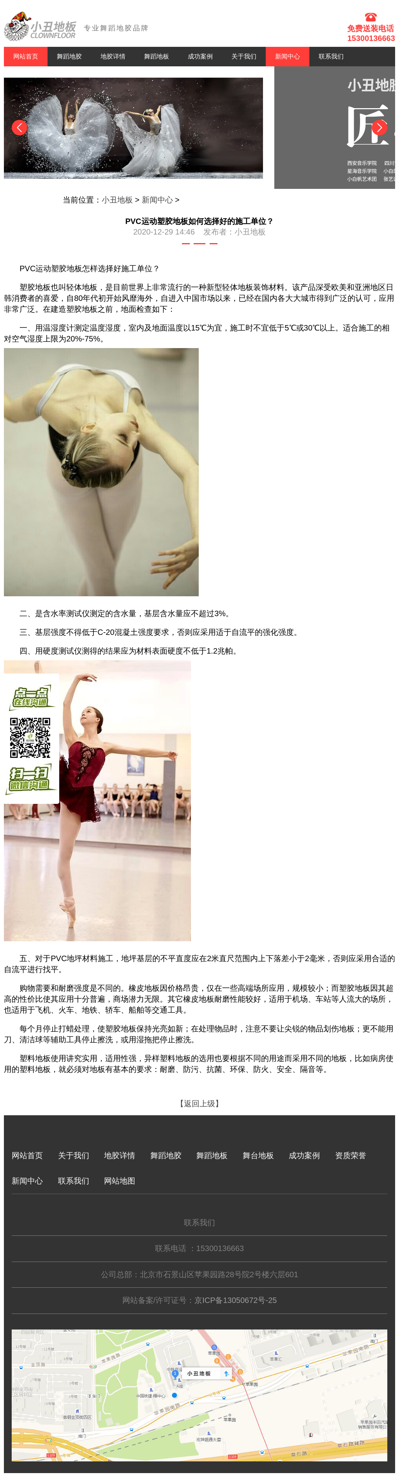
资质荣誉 (350, 1155)
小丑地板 (117, 200)
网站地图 (119, 1181)
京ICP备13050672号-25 (235, 1300)
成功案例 (200, 56)
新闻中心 (287, 56)
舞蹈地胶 (69, 56)
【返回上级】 (199, 1103)
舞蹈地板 (156, 56)
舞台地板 (258, 1155)
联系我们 (331, 56)
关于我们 (243, 56)
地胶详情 (113, 56)
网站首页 (25, 56)
